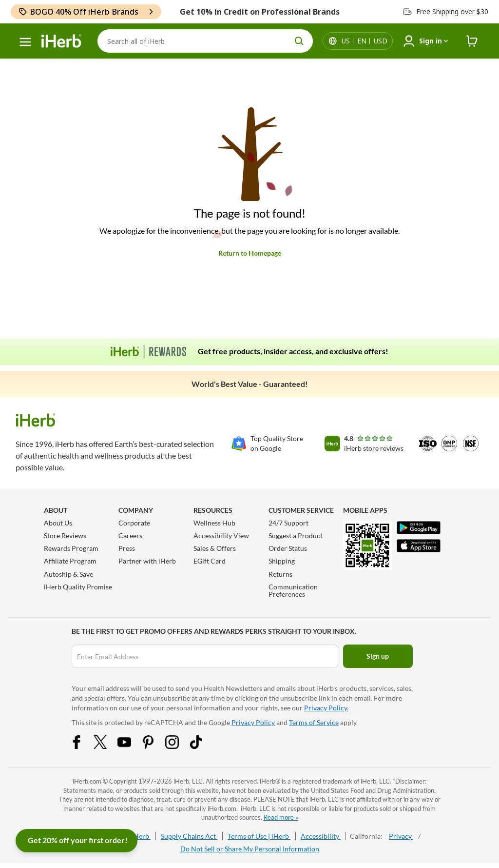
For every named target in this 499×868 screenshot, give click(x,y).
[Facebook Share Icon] (83, 746)
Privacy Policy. (326, 708)
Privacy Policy (253, 722)
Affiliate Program (70, 561)
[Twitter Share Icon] (107, 746)
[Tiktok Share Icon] (202, 746)
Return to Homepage (249, 253)
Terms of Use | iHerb (259, 836)
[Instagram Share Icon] (178, 746)
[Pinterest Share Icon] (154, 746)
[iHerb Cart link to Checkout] (472, 41)
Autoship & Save (68, 574)
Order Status (288, 548)
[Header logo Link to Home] (61, 41)
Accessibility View (221, 535)
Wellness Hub (214, 523)
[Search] (205, 41)
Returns (280, 574)
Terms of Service (314, 722)
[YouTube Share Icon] (130, 746)
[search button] (299, 41)
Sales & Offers (214, 548)
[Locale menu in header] (364, 41)
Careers (130, 535)
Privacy (401, 836)
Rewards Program (71, 548)
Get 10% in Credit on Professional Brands (260, 11)
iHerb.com (87, 781)
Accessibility (321, 836)
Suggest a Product (296, 535)
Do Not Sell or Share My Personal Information (249, 849)
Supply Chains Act (189, 836)
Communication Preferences (293, 590)
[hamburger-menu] (25, 42)
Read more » (281, 817)
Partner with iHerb (147, 561)
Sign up (377, 656)
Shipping (282, 561)
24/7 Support (288, 523)
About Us (58, 523)
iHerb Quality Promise (78, 587)
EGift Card (209, 561)
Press (126, 548)
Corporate (134, 523)
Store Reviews (65, 535)
